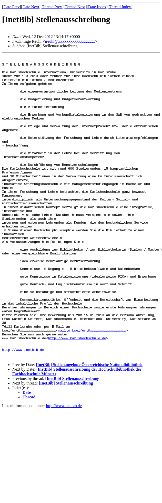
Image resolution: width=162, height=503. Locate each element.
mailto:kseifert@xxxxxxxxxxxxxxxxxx (92, 385)
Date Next (31, 7)
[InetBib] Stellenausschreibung (72, 438)
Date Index (97, 7)
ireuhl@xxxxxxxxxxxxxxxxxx (70, 41)
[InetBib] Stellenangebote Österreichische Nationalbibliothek (89, 425)
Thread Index (120, 7)
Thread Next (75, 7)
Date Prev (11, 7)
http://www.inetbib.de (23, 409)
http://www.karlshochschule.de (77, 395)
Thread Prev (52, 7)
